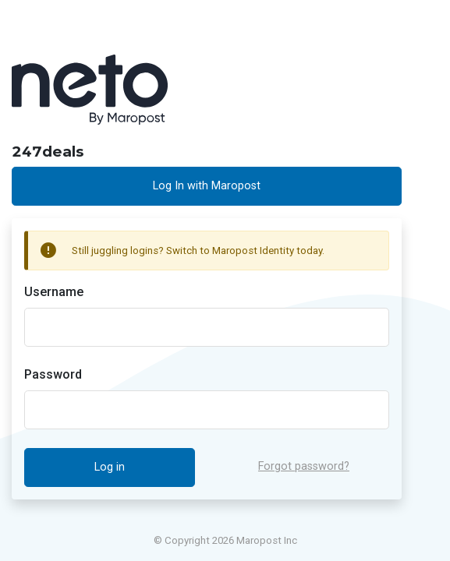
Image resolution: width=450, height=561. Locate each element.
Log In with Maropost (206, 185)
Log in (109, 467)
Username (53, 291)
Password (53, 374)
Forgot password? (303, 466)
